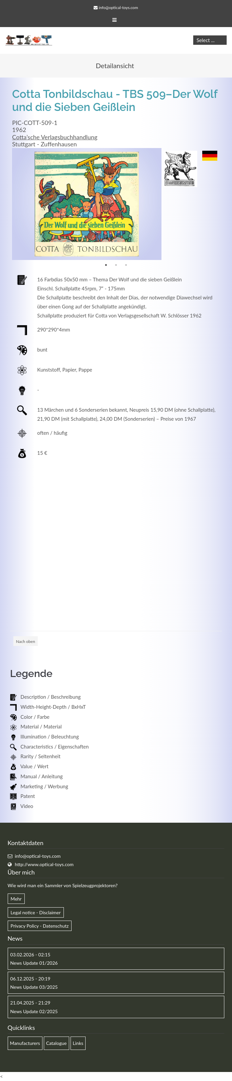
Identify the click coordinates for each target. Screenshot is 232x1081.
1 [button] (106, 265)
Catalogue (56, 1043)
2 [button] (116, 265)
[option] (86, 204)
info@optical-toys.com (118, 7)
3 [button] (126, 265)
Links (78, 1043)
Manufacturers (25, 1043)
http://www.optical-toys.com (44, 864)
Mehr (16, 899)
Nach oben (25, 641)
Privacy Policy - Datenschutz (40, 926)
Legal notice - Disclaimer (36, 912)
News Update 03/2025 (34, 987)
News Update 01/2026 (34, 963)
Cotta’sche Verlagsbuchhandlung (54, 137)
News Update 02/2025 (34, 1011)
